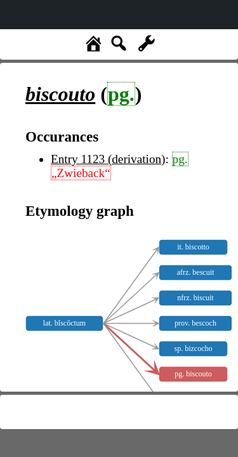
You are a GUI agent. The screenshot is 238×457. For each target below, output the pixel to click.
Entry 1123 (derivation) (108, 159)
